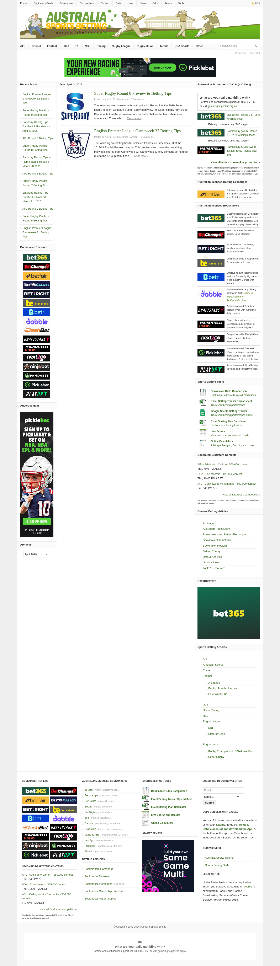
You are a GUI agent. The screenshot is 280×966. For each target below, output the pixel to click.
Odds (155, 3)
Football (52, 46)
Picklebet (89, 845)
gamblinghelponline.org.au (222, 106)
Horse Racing (211, 710)
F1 (77, 46)
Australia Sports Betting (153, 926)
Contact (105, 3)
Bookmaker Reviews (215, 545)
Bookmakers (66, 3)
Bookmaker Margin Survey (100, 898)
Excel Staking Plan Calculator (228, 421)
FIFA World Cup (217, 694)
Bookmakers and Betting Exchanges (225, 534)
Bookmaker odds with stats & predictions (233, 395)
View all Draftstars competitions (241, 494)
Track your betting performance (228, 405)
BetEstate (90, 801)
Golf (66, 46)
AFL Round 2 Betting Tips (37, 208)
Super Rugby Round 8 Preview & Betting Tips (133, 93)
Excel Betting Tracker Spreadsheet (231, 401)
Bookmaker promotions (98, 883)
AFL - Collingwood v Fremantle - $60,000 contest (226, 483)
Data (118, 3)
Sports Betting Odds (217, 865)
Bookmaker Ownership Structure (103, 891)
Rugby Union (145, 46)
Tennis (164, 46)
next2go (89, 840)
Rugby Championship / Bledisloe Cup (230, 751)
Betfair (88, 806)
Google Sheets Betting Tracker (229, 411)
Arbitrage (208, 523)
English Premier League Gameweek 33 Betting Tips (137, 131)
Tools (181, 3)
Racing (101, 46)
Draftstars (90, 829)
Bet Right (89, 812)
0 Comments (137, 99)
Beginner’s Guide (43, 3)
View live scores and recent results (230, 435)
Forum (23, 3)
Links (130, 3)
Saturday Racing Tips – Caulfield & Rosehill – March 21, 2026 (36, 197)
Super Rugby (216, 756)
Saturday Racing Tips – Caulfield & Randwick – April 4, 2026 (36, 126)
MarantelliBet (92, 834)
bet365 (88, 789)
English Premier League (222, 688)
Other (199, 46)
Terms (168, 3)
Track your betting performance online (232, 415)
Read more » (134, 118)
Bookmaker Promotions (217, 540)
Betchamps (91, 795)
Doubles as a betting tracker (226, 425)
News (143, 3)
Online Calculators (222, 441)
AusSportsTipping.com (216, 528)
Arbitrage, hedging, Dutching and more (232, 445)
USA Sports (182, 46)
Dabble (88, 823)
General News (211, 562)
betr (86, 817)
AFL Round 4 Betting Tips (37, 138)
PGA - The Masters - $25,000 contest (219, 474)
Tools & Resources (214, 568)
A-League (214, 682)
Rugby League (121, 46)
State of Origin (217, 733)
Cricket (36, 46)
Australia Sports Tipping (219, 857)
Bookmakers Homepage (98, 868)
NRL (211, 728)
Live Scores (218, 431)
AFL (22, 46)
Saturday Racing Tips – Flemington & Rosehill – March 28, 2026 (36, 162)
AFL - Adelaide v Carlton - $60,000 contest (222, 464)
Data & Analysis (212, 556)
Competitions (87, 3)
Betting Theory (211, 551)
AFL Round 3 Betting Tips (37, 173)
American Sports (213, 664)
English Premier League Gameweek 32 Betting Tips (36, 98)
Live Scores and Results (165, 815)
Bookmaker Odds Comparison (229, 391)
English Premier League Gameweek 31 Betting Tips (36, 232)
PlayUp (88, 851)
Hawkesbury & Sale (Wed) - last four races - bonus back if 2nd (243, 150)
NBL (87, 46)
